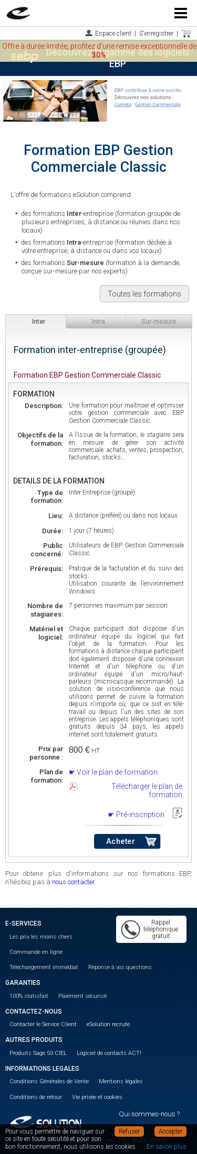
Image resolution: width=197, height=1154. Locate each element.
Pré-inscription (140, 814)
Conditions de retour (35, 1097)
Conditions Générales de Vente (49, 1081)
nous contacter (73, 882)
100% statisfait (28, 996)
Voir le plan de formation (117, 772)
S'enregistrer (156, 33)
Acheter (121, 841)
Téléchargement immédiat (43, 967)
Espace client (113, 33)
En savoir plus (166, 1146)
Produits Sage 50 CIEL (38, 1053)
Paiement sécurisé (82, 996)
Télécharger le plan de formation (146, 790)
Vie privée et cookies (97, 1097)
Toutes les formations (144, 294)
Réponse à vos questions (120, 967)
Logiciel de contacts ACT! (109, 1053)
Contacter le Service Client (43, 1024)
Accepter (170, 1131)
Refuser (129, 1131)
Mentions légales (121, 1081)
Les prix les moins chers (40, 936)
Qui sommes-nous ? (149, 1114)
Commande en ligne (36, 952)
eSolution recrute (108, 1024)
